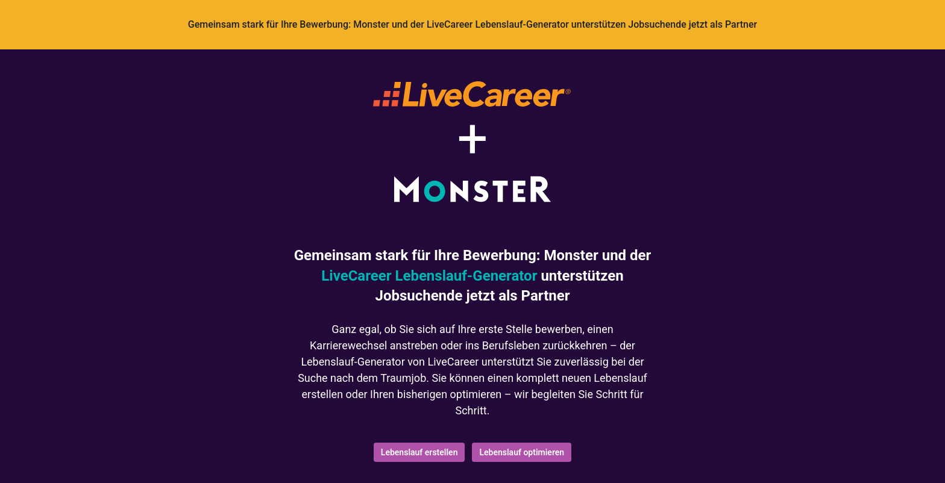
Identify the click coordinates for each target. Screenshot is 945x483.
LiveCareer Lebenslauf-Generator (429, 275)
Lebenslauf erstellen (419, 452)
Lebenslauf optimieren (521, 452)
